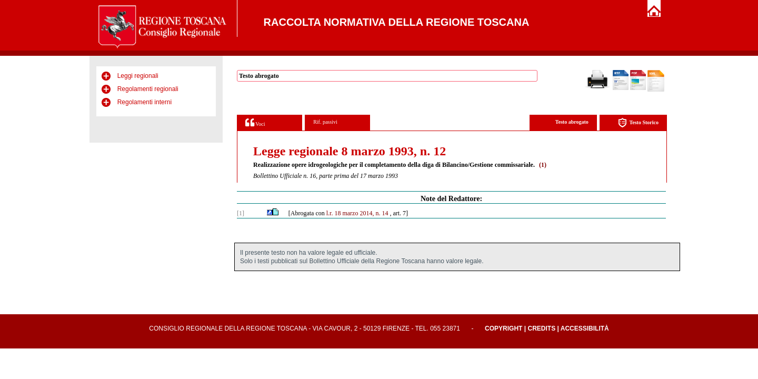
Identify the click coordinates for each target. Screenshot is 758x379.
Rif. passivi (325, 122)
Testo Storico (638, 123)
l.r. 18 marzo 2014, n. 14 (357, 213)
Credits (541, 328)
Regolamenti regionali (147, 89)
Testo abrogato (572, 122)
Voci (255, 122)
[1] (240, 213)
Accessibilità (585, 328)
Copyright (503, 328)
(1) (542, 164)
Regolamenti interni (144, 102)
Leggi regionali (137, 75)
